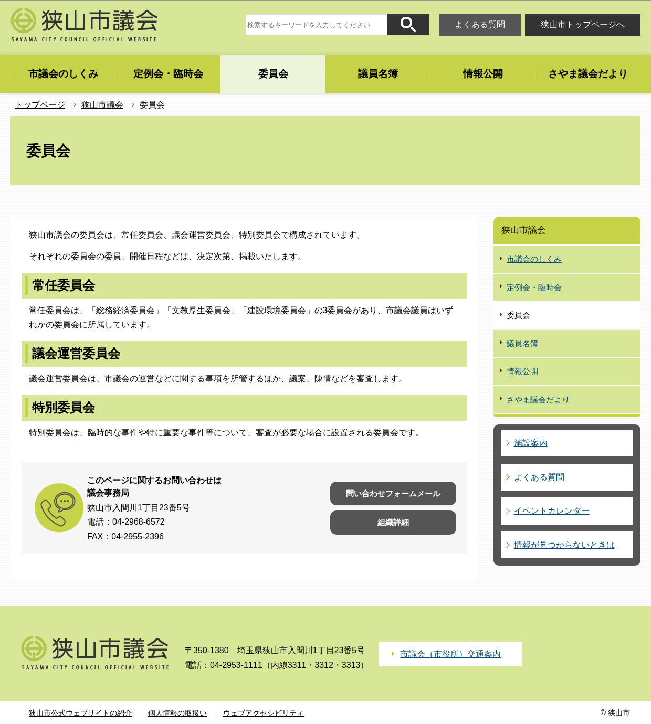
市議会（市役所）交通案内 (450, 654)
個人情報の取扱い (177, 713)
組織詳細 (393, 522)
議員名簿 (522, 343)
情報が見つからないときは (564, 544)
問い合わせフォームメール (393, 493)
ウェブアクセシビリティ (263, 713)
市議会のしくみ (534, 258)
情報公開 (522, 371)
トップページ (40, 104)
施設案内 (531, 443)
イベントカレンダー (552, 510)
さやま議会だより (538, 399)
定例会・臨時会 (534, 287)
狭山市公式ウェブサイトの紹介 (80, 713)
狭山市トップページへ (583, 24)
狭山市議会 (102, 104)
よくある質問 (480, 24)
